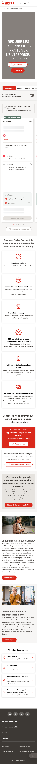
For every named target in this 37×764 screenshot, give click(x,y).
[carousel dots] (13, 224)
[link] (12, 96)
